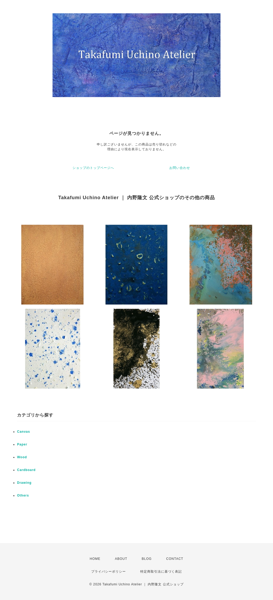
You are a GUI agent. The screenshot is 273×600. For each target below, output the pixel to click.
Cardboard (26, 470)
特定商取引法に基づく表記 (161, 571)
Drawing (24, 483)
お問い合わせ (179, 168)
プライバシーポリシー (108, 571)
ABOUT (121, 559)
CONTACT (174, 559)
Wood (22, 457)
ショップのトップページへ (93, 168)
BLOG (147, 559)
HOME (95, 559)
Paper (22, 444)
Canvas (23, 432)
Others (23, 495)
